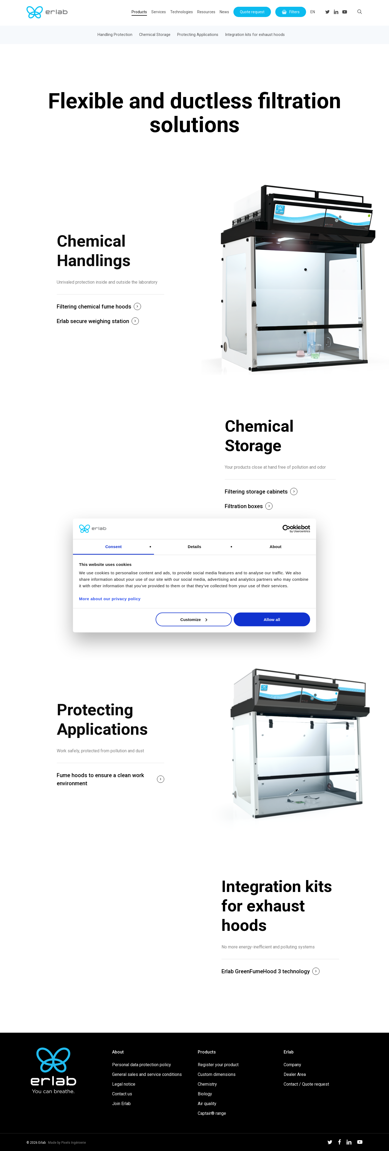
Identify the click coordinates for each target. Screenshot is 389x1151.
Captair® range (212, 1113)
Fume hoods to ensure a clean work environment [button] (100, 779)
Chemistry (207, 1084)
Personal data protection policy (141, 1064)
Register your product (218, 1064)
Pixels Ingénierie (73, 1143)
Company (292, 1064)
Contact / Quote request (306, 1084)
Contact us (122, 1093)
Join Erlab (121, 1103)
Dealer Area (295, 1074)
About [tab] (275, 546)
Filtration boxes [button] (244, 506)
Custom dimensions (217, 1074)
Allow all (272, 619)
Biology (205, 1093)
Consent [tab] (113, 546)
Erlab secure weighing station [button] (93, 321)
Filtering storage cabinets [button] (256, 491)
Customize (193, 619)
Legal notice (123, 1084)
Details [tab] (194, 546)
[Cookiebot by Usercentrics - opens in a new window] (286, 529)
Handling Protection (115, 34)
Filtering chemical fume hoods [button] (94, 306)
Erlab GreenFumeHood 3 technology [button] (266, 971)
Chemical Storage (154, 34)
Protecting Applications (197, 34)
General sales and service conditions (147, 1074)
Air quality (207, 1103)
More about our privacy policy (110, 598)
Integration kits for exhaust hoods (255, 34)
